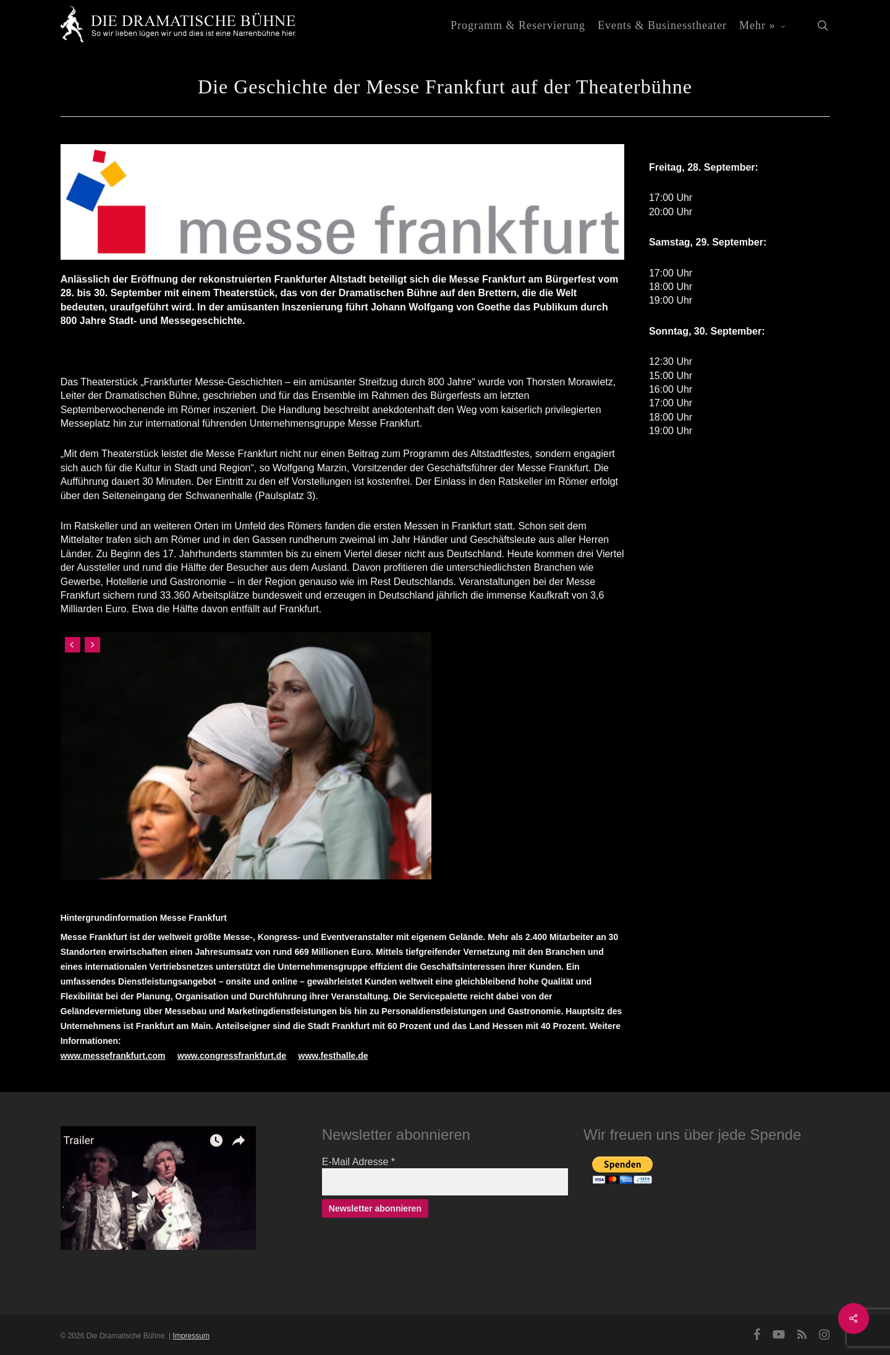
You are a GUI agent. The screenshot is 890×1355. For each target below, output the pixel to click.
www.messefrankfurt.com (113, 1056)
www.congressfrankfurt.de (231, 1056)
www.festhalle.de (333, 1056)
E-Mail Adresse (358, 1161)
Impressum (191, 1335)
